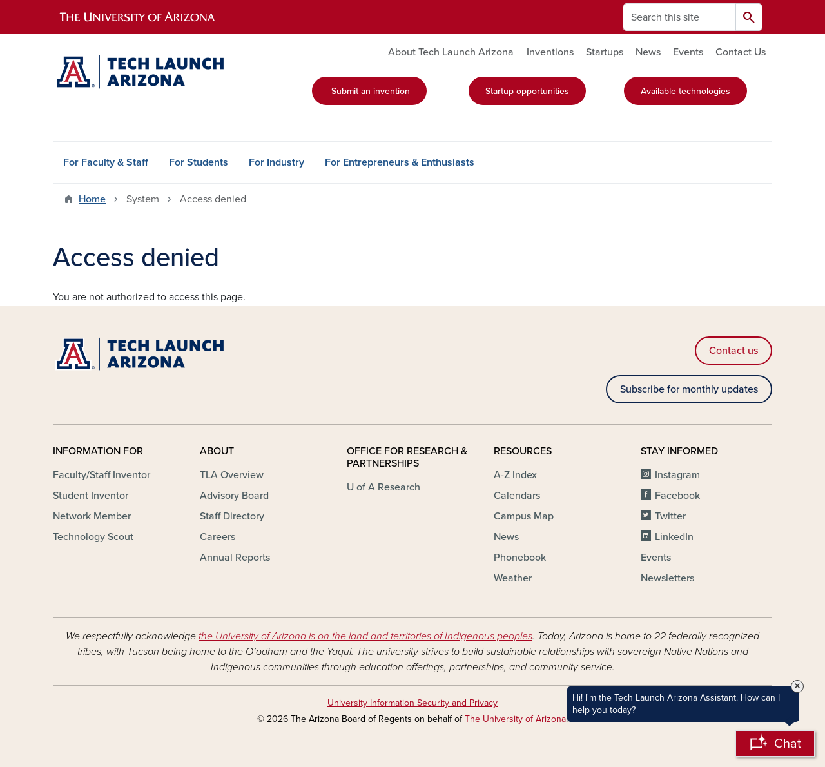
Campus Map (524, 516)
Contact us (733, 350)
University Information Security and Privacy (412, 702)
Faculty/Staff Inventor (101, 475)
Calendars (517, 495)
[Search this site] (679, 17)
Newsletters (667, 578)
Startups (604, 52)
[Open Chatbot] (775, 743)
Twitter (670, 516)
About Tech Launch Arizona (451, 52)
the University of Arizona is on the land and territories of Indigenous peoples (365, 636)
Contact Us (740, 52)
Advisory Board (234, 495)
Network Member (92, 516)
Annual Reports (235, 557)
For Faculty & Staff (105, 162)
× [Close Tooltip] (797, 686)
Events (688, 52)
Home (92, 199)
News (648, 52)
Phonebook (520, 557)
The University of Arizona (515, 719)
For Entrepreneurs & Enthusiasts (399, 162)
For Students (198, 162)
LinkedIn (674, 536)
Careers (217, 536)
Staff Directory (232, 516)
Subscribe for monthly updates (689, 389)
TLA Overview (232, 475)
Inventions (550, 52)
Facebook (677, 495)
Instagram (677, 475)
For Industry (276, 162)
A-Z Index (515, 475)
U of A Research (383, 487)
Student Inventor (90, 495)
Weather (513, 578)
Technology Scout (93, 536)
